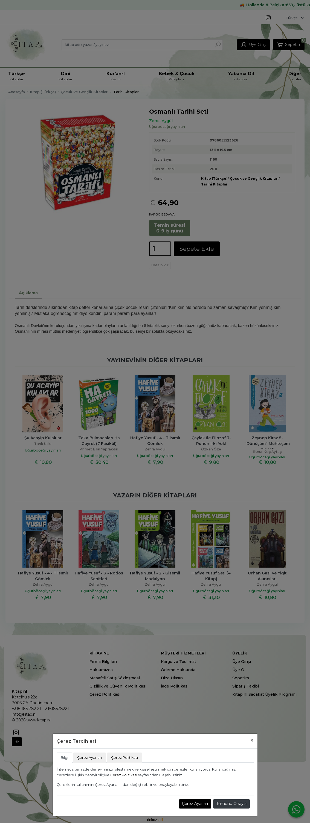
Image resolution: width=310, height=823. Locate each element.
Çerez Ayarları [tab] (89, 758)
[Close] (251, 740)
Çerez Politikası (123, 775)
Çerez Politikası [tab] (124, 758)
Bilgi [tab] (64, 758)
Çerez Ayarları (195, 803)
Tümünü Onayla (231, 803)
